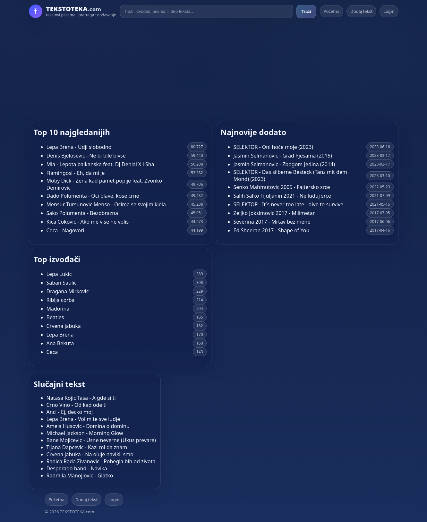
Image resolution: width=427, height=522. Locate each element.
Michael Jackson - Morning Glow (85, 433)
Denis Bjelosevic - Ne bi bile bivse (86, 155)
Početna (331, 11)
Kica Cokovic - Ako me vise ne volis (88, 221)
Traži (306, 11)
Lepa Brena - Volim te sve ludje (83, 419)
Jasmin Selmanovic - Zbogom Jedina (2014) (284, 164)
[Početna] (72, 11)
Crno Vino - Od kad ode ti (77, 404)
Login (388, 11)
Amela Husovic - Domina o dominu (88, 426)
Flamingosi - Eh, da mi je (76, 172)
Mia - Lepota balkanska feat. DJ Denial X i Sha (100, 164)
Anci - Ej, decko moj (70, 411)
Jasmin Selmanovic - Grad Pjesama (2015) (283, 155)
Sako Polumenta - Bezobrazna (82, 213)
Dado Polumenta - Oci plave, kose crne (93, 195)
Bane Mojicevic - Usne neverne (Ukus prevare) (101, 440)
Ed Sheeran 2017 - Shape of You (272, 230)
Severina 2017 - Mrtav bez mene (272, 221)
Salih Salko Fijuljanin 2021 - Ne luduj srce (282, 195)
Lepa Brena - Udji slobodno (79, 146)
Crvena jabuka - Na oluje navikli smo (90, 454)
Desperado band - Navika (77, 468)
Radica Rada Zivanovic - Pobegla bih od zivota (101, 461)
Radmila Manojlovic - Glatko (80, 475)
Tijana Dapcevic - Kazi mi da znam (87, 447)
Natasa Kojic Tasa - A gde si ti (81, 397)
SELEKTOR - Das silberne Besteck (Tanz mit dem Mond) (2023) (290, 175)
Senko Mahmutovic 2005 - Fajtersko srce (282, 187)
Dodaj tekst (361, 11)
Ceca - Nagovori (65, 230)
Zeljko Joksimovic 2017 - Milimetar (274, 213)
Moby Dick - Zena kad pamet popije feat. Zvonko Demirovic (104, 184)
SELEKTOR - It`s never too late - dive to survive (289, 204)
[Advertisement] (213, 70)
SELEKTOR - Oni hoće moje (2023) (273, 146)
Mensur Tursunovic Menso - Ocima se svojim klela (106, 204)
